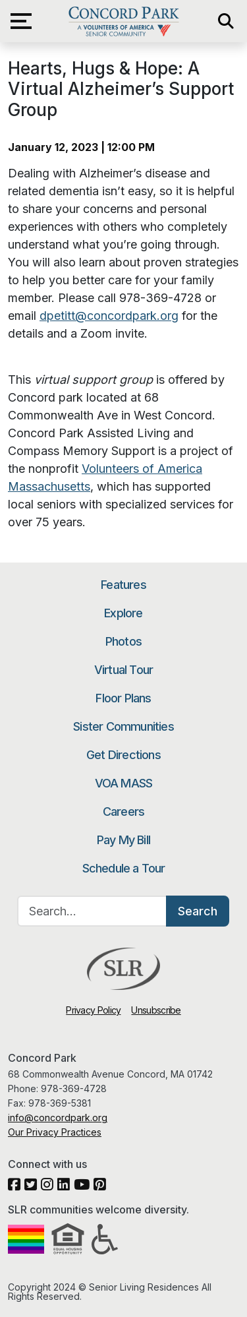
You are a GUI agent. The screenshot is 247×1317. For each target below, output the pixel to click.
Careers (123, 811)
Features (123, 585)
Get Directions (123, 755)
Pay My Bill (123, 840)
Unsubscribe (155, 1010)
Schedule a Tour (123, 868)
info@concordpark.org (57, 1117)
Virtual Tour (123, 670)
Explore (123, 613)
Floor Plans (123, 698)
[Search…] (92, 911)
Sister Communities (123, 726)
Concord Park (123, 21)
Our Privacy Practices (54, 1132)
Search (197, 911)
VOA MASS (124, 783)
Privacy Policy (93, 1010)
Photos (123, 641)
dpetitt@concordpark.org (109, 315)
